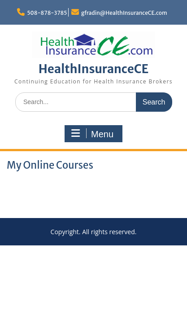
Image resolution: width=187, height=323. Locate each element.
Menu (92, 133)
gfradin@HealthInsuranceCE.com (124, 12)
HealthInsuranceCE (94, 68)
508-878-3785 (47, 12)
